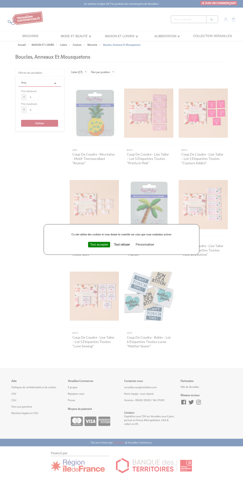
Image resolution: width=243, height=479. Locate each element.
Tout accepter (99, 244)
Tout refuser (122, 244)
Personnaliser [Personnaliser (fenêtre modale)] (145, 244)
